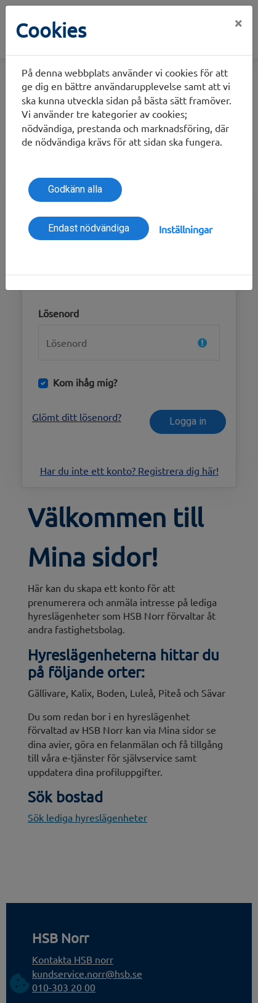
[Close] (238, 23)
